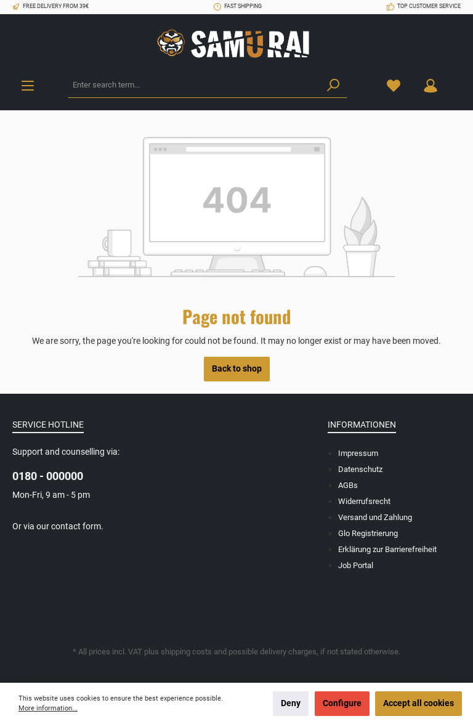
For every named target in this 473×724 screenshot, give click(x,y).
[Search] (333, 85)
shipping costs (186, 651)
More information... (48, 708)
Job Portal (355, 565)
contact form (76, 526)
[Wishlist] (393, 85)
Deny (291, 703)
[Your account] (430, 85)
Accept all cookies (418, 703)
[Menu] (27, 85)
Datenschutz (360, 469)
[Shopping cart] (456, 79)
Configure (342, 703)
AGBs (348, 485)
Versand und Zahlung (375, 517)
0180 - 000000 (47, 476)
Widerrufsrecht (364, 501)
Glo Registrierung (368, 533)
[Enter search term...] (194, 85)
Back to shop (237, 369)
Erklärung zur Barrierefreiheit (387, 549)
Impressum (358, 453)
